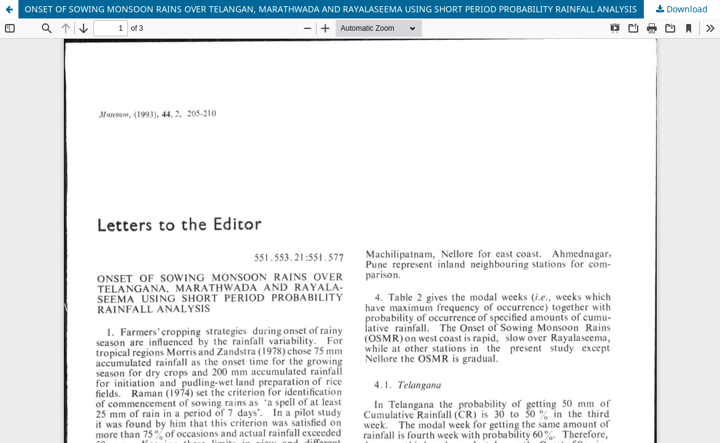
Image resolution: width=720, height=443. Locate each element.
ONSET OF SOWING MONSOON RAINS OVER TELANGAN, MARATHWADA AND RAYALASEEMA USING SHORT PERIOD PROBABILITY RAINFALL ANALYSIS (331, 9)
